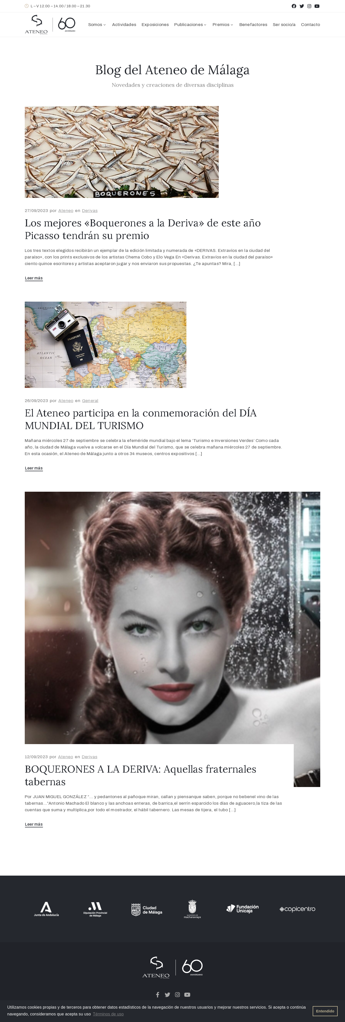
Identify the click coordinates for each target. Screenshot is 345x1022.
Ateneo (65, 210)
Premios (223, 24)
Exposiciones (155, 24)
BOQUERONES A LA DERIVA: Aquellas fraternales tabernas (140, 775)
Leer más (34, 278)
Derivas (89, 210)
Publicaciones (190, 24)
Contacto (310, 24)
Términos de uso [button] (108, 1014)
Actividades (124, 24)
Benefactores (253, 24)
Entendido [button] (325, 1011)
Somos (97, 24)
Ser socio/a (284, 24)
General (90, 400)
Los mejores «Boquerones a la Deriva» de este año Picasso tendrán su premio (143, 229)
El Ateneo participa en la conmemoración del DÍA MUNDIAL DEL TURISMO (141, 419)
